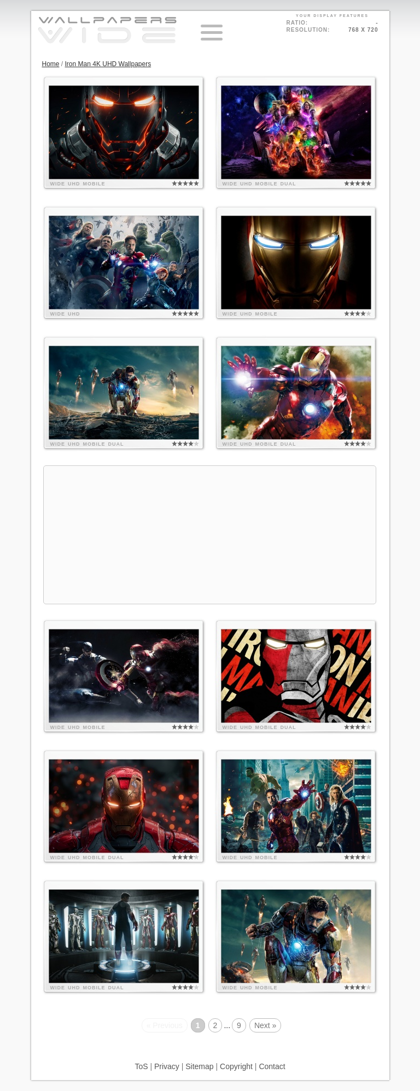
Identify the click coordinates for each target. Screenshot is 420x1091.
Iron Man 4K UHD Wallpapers (108, 64)
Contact (272, 1066)
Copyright (236, 1066)
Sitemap (199, 1066)
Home (51, 64)
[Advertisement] (210, 534)
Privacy (166, 1066)
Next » (265, 1025)
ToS (141, 1066)
